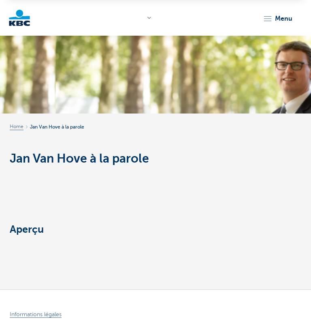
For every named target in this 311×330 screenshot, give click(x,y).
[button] (277, 18)
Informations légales (36, 314)
